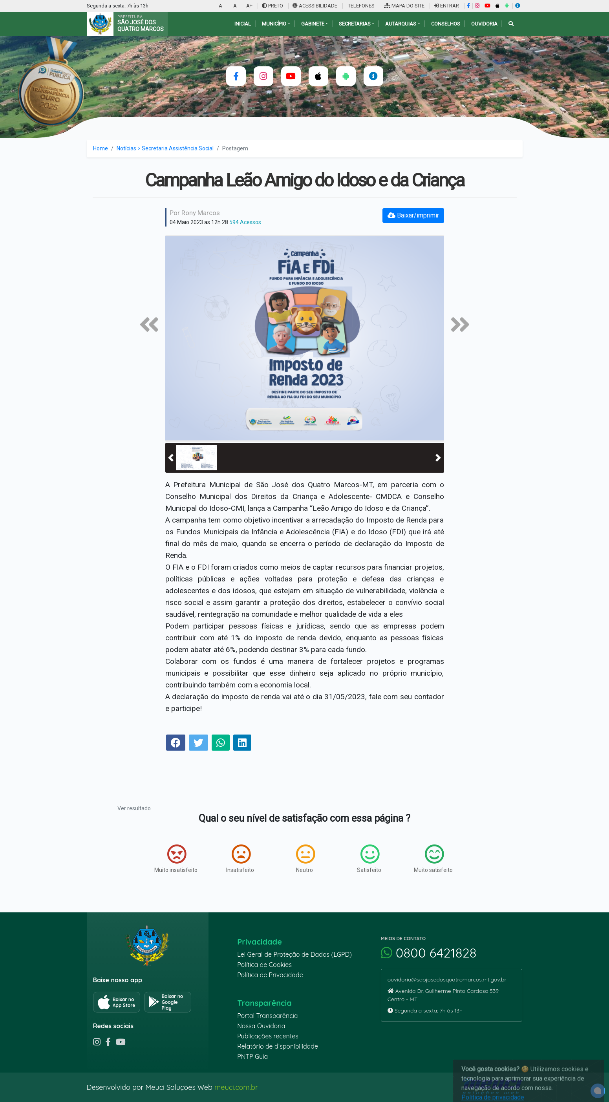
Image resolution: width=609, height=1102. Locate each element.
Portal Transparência (267, 1016)
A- (221, 6)
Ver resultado (134, 808)
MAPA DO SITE (404, 6)
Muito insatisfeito (176, 858)
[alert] (598, 1091)
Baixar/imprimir (413, 215)
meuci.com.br (236, 1087)
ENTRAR (446, 6)
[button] (170, 458)
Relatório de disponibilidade (277, 1046)
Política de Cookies (264, 965)
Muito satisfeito (433, 858)
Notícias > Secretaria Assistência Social (165, 148)
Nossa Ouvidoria (261, 1026)
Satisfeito (369, 858)
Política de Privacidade (270, 975)
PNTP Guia (252, 1056)
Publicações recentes (267, 1036)
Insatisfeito (240, 858)
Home (100, 148)
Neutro (305, 858)
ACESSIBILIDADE (315, 6)
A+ (249, 6)
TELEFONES (361, 6)
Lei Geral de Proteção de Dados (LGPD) (294, 954)
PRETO (272, 6)
